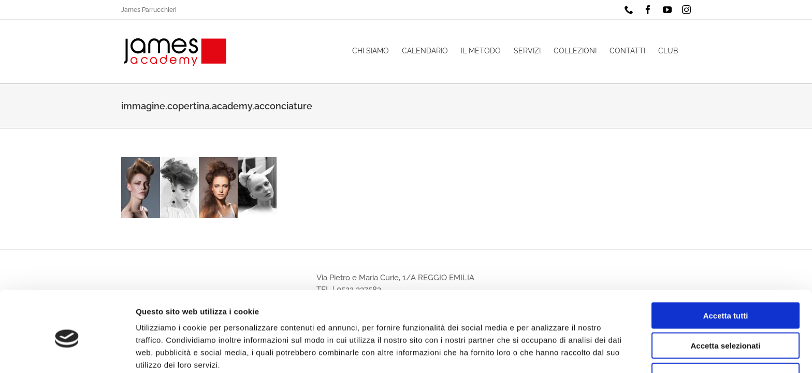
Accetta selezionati (725, 300)
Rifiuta (726, 330)
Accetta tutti (725, 269)
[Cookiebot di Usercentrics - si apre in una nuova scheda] (67, 353)
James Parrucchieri (149, 9)
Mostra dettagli (545, 352)
